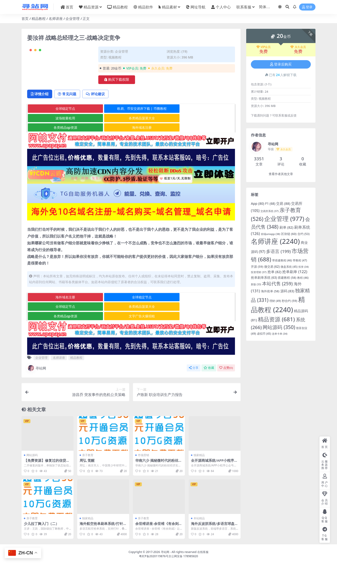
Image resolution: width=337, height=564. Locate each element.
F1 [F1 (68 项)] (270, 203)
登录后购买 (281, 64)
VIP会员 (263, 47)
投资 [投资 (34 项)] (303, 266)
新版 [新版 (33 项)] (256, 284)
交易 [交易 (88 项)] (283, 203)
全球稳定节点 (62, 127)
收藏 (209, 368)
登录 (307, 7)
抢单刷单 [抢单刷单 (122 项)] (294, 271)
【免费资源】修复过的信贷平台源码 (47, 462)
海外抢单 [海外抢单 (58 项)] (270, 291)
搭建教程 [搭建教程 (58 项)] (287, 277)
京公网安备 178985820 (183, 556)
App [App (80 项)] (257, 203)
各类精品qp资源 (131, 137)
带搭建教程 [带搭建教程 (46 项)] (282, 260)
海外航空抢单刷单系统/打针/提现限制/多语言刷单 (102, 525)
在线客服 (203, 552)
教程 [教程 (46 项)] (303, 278)
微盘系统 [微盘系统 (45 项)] (289, 267)
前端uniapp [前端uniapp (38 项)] (270, 234)
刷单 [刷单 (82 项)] (286, 227)
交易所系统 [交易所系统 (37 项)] (269, 211)
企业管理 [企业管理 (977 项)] (284, 219)
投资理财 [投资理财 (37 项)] (259, 272)
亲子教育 (87, 455)
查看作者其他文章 (281, 174)
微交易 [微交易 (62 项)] (272, 266)
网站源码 (32, 455)
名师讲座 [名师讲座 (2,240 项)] (275, 241)
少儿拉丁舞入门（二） (41, 523)
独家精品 (199, 455)
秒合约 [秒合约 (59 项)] (289, 301)
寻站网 (36, 368)
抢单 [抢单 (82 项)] (274, 271)
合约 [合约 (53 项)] (303, 234)
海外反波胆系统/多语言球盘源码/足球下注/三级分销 (214, 525)
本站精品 (199, 518)
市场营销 (143, 455)
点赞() (226, 368)
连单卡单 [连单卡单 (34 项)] (279, 333)
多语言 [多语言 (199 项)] (278, 251)
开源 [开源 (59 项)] (257, 266)
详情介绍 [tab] (40, 112)
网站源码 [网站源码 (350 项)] (279, 327)
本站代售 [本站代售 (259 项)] (277, 283)
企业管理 (73, 18)
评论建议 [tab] (97, 112)
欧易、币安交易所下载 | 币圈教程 (131, 127)
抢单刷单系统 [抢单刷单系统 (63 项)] (264, 277)
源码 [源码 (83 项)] (287, 291)
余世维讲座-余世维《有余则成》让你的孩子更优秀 (157, 525)
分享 (193, 368)
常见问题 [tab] (68, 112)
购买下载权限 (116, 79)
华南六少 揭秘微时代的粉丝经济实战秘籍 (158, 462)
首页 (25, 18)
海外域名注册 (200, 137)
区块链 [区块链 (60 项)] (289, 234)
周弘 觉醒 (87, 460)
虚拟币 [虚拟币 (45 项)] (264, 334)
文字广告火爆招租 (200, 316)
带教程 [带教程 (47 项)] (300, 260)
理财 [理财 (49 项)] (275, 301)
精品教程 (39, 18)
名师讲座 (56, 18)
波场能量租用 (200, 127)
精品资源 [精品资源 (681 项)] (276, 319)
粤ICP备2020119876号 (153, 556)
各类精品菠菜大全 (62, 137)
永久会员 (298, 47)
